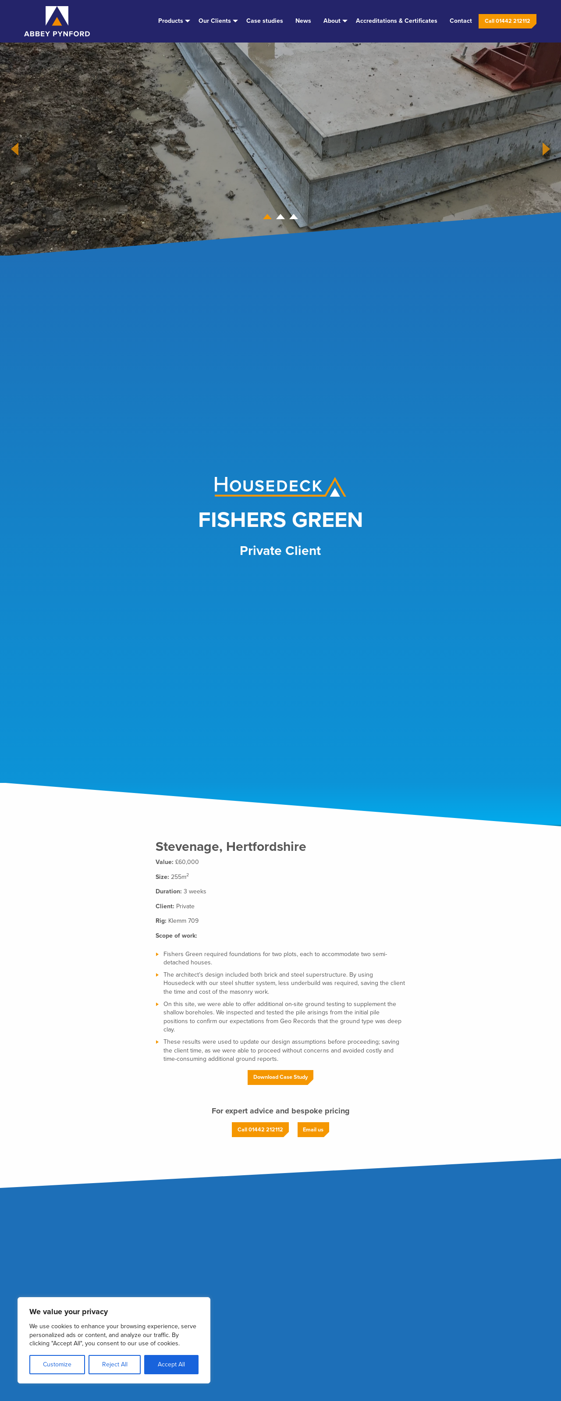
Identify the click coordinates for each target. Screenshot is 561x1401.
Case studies (264, 21)
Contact (461, 21)
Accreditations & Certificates (396, 21)
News (303, 21)
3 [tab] (293, 218)
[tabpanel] (280, 149)
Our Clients (215, 21)
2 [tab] (280, 218)
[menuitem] (172, 21)
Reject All (115, 1364)
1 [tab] (267, 218)
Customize (57, 1364)
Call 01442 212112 (507, 21)
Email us (313, 1129)
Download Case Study (280, 1077)
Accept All (171, 1364)
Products (170, 21)
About (332, 21)
